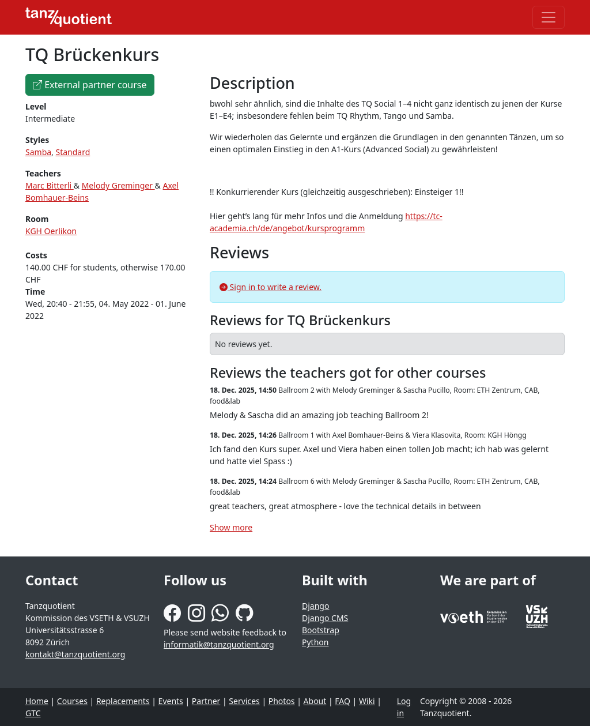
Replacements (123, 700)
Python (315, 642)
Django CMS (325, 617)
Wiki (367, 700)
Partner (206, 700)
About (315, 700)
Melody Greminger (118, 185)
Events (170, 700)
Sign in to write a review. (271, 286)
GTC (33, 713)
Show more (231, 527)
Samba (38, 151)
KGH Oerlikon (51, 230)
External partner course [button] (90, 84)
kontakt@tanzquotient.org (75, 654)
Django (315, 605)
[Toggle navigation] (548, 17)
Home (36, 700)
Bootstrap (320, 630)
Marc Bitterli (49, 185)
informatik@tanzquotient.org (219, 644)
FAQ (342, 700)
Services (244, 700)
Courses (72, 700)
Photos (281, 700)
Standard (73, 151)
